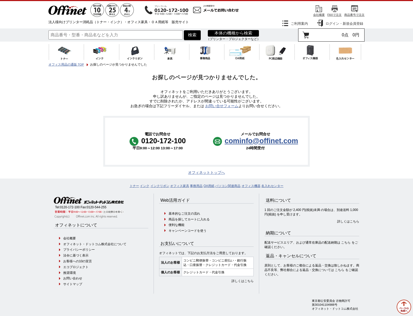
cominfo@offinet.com (261, 141)
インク (144, 186)
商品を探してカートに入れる (189, 219)
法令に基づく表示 (75, 255)
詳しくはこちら (243, 281)
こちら (346, 242)
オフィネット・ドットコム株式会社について (94, 244)
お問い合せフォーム (221, 106)
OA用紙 (209, 186)
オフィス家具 (179, 186)
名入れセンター (272, 186)
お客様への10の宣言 (77, 261)
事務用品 (196, 186)
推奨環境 (69, 273)
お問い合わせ (72, 278)
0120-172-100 (70, 207)
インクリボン (159, 186)
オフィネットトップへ (206, 173)
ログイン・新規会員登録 (344, 24)
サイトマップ (72, 284)
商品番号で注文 (354, 14)
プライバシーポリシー (79, 249)
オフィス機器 (251, 186)
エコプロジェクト (75, 267)
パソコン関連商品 (227, 186)
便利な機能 (176, 225)
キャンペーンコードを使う (187, 231)
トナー (134, 186)
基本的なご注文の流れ (184, 213)
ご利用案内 (299, 24)
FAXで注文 (334, 14)
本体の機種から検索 (233, 33)
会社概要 (319, 14)
